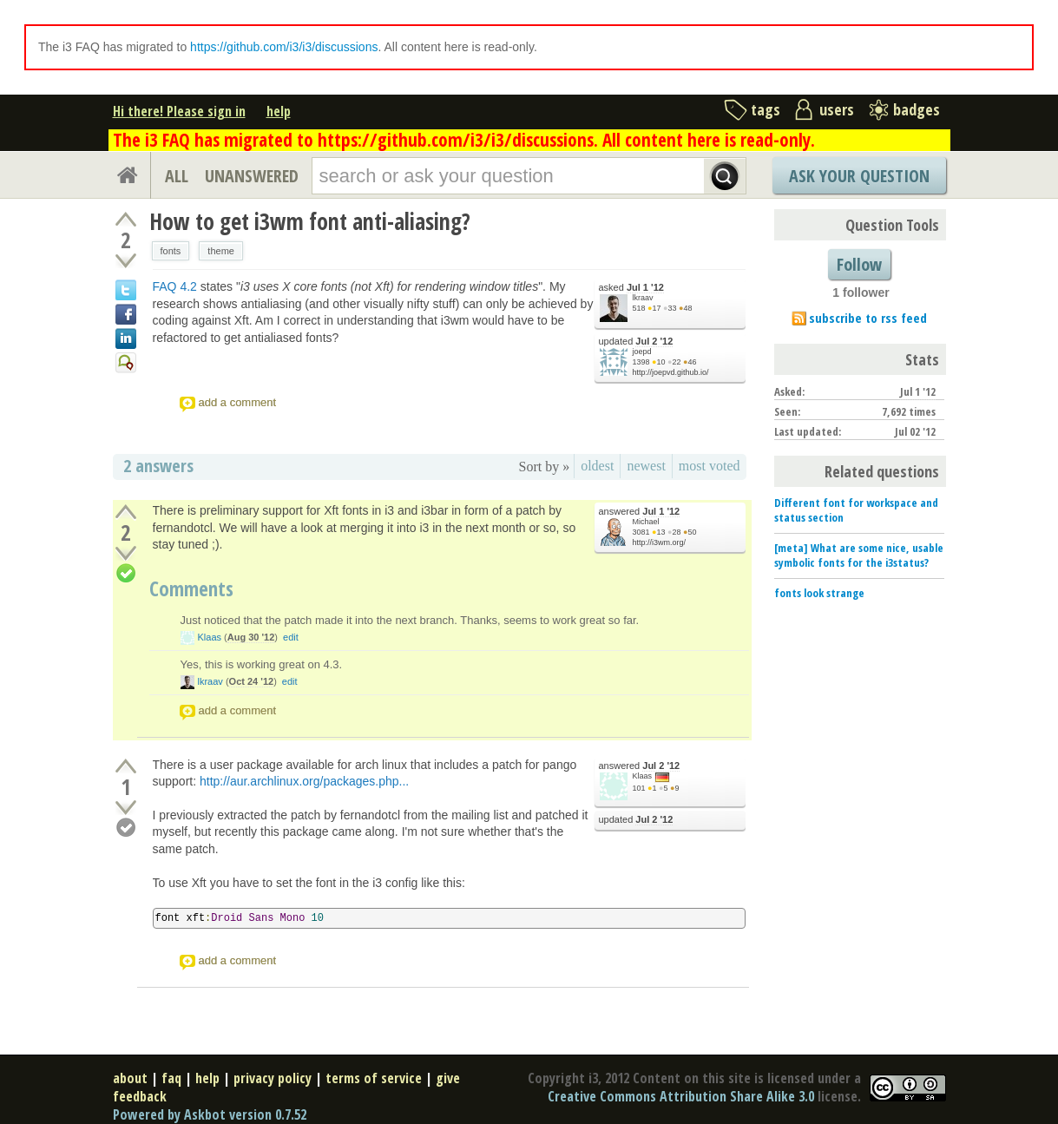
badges (916, 109)
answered (639, 511)
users (836, 109)
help (278, 111)
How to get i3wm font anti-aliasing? (309, 221)
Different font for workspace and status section (856, 510)
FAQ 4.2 (175, 286)
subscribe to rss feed (868, 317)
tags (765, 109)
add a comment (238, 402)
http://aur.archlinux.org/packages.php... (304, 781)
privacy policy (272, 1078)
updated (636, 341)
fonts (171, 251)
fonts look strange (819, 593)
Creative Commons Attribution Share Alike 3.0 (681, 1096)
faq (171, 1078)
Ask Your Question (859, 175)
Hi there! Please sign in (179, 111)
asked (631, 287)
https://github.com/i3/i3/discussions (284, 47)
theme (220, 251)
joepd (642, 351)
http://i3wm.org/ (660, 542)
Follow (859, 264)
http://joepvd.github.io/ (671, 372)
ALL (176, 175)
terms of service (373, 1078)
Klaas (210, 637)
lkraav (643, 297)
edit (291, 637)
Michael (646, 521)
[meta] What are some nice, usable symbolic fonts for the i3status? (858, 555)
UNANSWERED (252, 175)
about (130, 1078)
